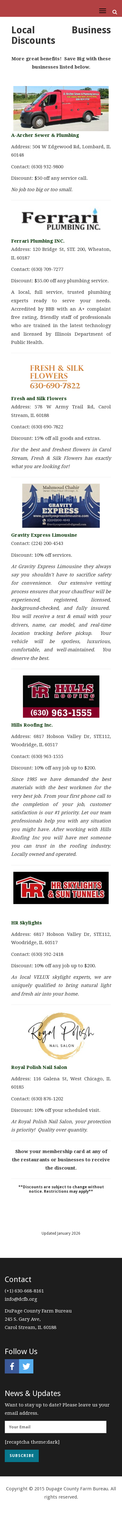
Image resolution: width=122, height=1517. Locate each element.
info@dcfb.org (21, 1299)
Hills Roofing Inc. (32, 725)
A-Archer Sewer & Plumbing (45, 135)
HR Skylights (26, 923)
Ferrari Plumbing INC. (37, 241)
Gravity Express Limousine (44, 535)
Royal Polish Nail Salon (39, 1067)
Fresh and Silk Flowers (39, 398)
